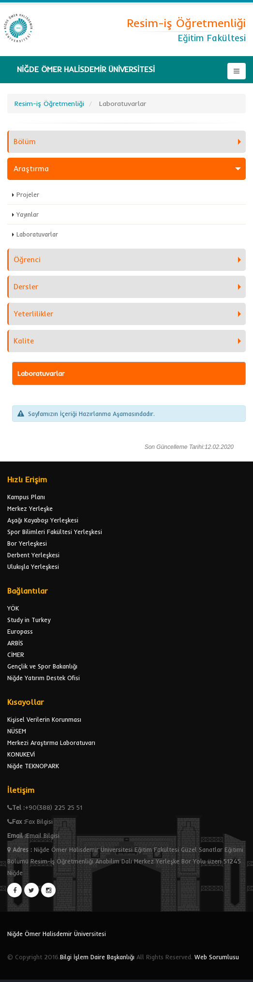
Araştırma (31, 168)
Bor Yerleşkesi (27, 543)
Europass (20, 631)
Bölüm (25, 141)
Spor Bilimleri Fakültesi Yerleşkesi (54, 532)
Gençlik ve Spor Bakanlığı (42, 666)
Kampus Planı (26, 497)
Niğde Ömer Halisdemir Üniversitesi (56, 933)
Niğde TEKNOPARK (33, 766)
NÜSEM (16, 731)
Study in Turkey (28, 620)
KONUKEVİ (21, 754)
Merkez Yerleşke (30, 508)
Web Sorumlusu (216, 957)
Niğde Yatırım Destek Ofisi (43, 678)
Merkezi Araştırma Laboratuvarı (51, 742)
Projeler (27, 194)
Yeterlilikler (33, 313)
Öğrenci (27, 259)
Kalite (24, 340)
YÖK (13, 608)
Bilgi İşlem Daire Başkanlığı (97, 957)
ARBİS (15, 643)
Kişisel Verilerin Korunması (44, 719)
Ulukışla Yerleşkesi (33, 566)
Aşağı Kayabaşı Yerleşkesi (42, 520)
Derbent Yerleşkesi (33, 555)
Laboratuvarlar (37, 234)
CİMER (15, 654)
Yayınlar (27, 214)
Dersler (26, 286)
